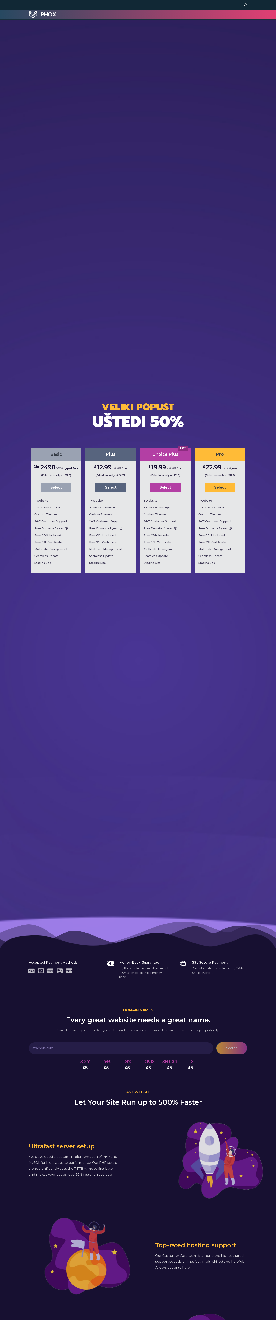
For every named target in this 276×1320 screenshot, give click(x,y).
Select (56, 487)
